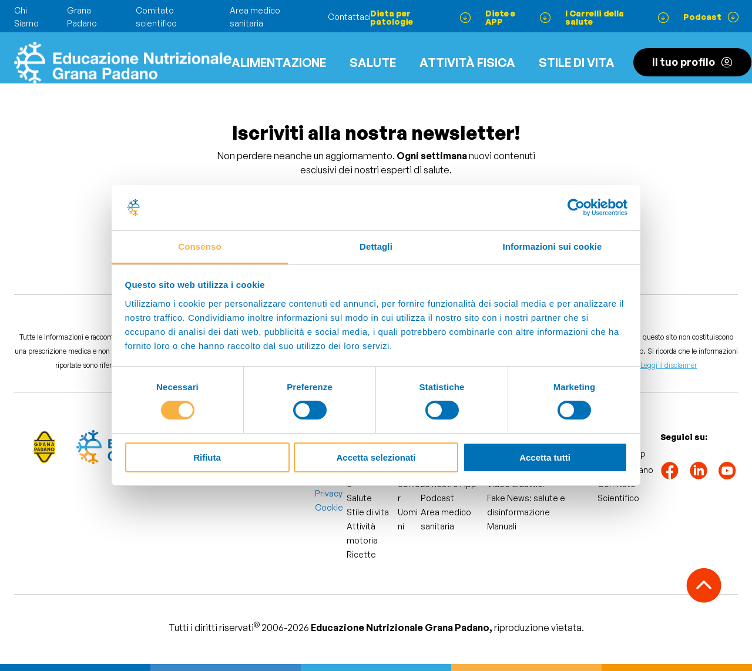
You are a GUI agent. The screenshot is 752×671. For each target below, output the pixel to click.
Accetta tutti (544, 457)
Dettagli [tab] (376, 246)
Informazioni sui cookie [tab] (552, 246)
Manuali (501, 526)
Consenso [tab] (199, 246)
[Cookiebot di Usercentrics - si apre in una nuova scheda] (576, 207)
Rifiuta (207, 457)
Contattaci (349, 17)
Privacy (329, 493)
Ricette (361, 554)
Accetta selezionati (375, 457)
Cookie (329, 507)
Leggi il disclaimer (668, 365)
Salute (373, 62)
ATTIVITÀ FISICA (467, 62)
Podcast (437, 498)
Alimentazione (278, 62)
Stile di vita (577, 62)
